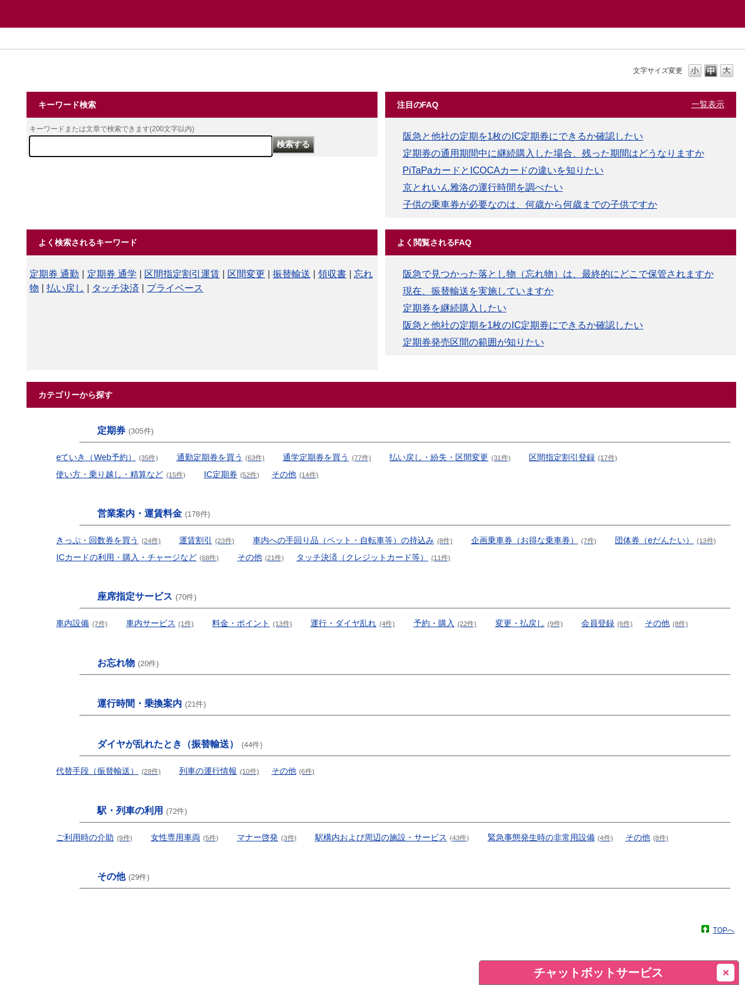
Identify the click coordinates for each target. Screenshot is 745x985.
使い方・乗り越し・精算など (120, 474)
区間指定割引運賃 (182, 274)
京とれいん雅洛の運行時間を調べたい (483, 187)
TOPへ (723, 930)
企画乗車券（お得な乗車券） (534, 540)
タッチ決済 (115, 288)
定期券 (125, 430)
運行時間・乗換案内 (151, 703)
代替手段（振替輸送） (108, 771)
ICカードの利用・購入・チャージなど (137, 557)
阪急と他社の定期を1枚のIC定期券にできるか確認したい (523, 136)
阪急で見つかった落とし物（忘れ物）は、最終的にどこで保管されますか (558, 274)
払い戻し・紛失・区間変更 (449, 457)
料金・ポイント (252, 623)
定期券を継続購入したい (454, 308)
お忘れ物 (128, 663)
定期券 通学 (112, 274)
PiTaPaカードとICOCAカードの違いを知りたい (503, 170)
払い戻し (65, 288)
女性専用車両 (184, 837)
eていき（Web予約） (107, 457)
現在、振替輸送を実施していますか (478, 291)
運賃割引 (206, 540)
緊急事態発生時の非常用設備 (550, 837)
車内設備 (81, 623)
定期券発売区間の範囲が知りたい (473, 342)
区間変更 (246, 274)
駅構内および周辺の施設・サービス (392, 837)
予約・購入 (444, 623)
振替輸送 (291, 274)
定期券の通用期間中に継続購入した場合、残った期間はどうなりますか (553, 153)
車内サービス (160, 623)
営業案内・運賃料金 (153, 513)
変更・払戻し (529, 623)
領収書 (332, 274)
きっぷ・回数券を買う (108, 540)
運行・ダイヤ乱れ (352, 623)
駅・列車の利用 (142, 811)
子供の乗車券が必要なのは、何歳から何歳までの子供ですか (530, 204)
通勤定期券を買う (220, 457)
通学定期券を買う (326, 457)
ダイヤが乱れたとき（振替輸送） (180, 744)
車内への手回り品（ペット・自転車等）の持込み (352, 540)
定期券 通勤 (54, 274)
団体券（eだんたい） (665, 540)
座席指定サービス (147, 596)
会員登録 (607, 623)
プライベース (175, 288)
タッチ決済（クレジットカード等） (373, 557)
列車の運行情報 (219, 771)
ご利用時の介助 (94, 837)
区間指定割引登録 (573, 457)
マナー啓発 (266, 837)
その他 (294, 474)
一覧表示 (707, 104)
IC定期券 (231, 474)
